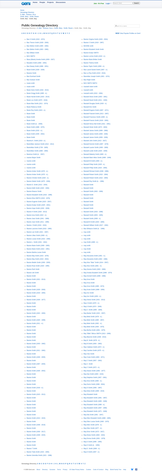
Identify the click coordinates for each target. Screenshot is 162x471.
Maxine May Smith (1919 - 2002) (38, 259)
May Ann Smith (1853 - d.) (92, 296)
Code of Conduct (98, 469)
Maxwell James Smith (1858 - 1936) (96, 134)
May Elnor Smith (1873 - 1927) (94, 431)
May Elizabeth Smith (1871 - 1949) (95, 411)
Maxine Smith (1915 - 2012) (36, 394)
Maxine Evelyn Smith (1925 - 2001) (38, 205)
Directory (45, 469)
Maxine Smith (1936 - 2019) (36, 425)
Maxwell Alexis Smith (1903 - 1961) (95, 97)
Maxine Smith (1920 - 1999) (36, 320)
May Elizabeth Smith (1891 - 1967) (95, 398)
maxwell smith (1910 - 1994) (93, 93)
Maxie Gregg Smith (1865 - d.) (37, 93)
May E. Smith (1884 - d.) (92, 448)
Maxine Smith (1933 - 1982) (36, 344)
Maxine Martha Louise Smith (36, 252)
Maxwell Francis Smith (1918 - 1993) (96, 120)
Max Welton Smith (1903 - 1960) (37, 49)
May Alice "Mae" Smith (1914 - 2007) (96, 262)
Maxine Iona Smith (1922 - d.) (37, 215)
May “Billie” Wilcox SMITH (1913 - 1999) (97, 333)
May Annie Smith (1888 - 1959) (94, 289)
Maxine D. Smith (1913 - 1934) (37, 185)
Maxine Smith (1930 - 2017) (36, 431)
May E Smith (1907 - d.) (92, 452)
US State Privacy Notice (76, 469)
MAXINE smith (88, 46)
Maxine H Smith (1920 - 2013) (37, 212)
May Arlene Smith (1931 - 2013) (94, 300)
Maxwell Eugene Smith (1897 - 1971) (96, 110)
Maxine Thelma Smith (91, 63)
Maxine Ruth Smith (33, 269)
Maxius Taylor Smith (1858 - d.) (94, 66)
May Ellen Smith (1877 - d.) (93, 428)
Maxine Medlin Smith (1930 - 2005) (38, 262)
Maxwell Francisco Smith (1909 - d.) (96, 117)
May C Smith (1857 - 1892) (93, 360)
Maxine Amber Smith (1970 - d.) (37, 171)
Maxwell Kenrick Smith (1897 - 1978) (96, 144)
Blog (106, 469)
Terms (59, 469)
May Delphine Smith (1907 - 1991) (95, 377)
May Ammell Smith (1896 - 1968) (95, 276)
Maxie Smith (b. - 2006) (34, 124)
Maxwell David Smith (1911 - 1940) (95, 100)
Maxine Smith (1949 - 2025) (36, 435)
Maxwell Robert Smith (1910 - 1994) (96, 174)
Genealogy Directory (27, 12)
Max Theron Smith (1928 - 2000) (37, 42)
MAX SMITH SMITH (90, 83)
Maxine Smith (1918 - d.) (35, 388)
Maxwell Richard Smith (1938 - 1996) (96, 171)
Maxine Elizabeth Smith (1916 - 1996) (39, 195)
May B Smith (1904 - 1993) (93, 344)
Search (136, 3)
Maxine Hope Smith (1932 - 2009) (38, 208)
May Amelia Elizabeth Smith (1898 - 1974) (98, 273)
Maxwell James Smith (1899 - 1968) (96, 130)
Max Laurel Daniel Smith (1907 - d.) (95, 70)
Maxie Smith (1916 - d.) (34, 130)
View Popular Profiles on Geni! (127, 33)
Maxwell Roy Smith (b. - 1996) (94, 181)
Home (35, 2)
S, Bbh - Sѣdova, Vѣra (28, 14)
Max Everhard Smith (33, 76)
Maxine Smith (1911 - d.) (35, 323)
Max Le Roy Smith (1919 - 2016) (94, 73)
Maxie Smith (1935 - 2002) (35, 134)
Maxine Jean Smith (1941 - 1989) (38, 218)
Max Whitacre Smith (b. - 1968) (94, 229)
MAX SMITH (31, 56)
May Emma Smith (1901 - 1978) (94, 438)
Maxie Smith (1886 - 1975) (35, 127)
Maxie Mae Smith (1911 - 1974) (37, 103)
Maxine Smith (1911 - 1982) (36, 350)
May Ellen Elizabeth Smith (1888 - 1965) (97, 418)
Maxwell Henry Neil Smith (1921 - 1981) (97, 124)
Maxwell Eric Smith (90, 107)
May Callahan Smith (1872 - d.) (94, 347)
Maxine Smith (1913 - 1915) (36, 418)
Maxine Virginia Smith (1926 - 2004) (96, 39)
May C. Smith (88, 364)
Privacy (65, 469)
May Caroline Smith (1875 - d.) (94, 350)
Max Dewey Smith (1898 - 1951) (37, 66)
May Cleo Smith (89, 354)
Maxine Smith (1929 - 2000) (36, 289)
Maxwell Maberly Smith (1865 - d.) (95, 154)
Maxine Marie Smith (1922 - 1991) (38, 249)
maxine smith (31, 161)
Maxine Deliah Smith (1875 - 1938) (38, 181)
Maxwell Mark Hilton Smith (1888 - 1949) (97, 157)
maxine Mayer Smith (33, 157)
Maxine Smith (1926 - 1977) (36, 300)
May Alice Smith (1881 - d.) (93, 266)
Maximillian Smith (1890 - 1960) (37, 151)
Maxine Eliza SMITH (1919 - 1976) (38, 198)
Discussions (61, 2)
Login (108, 3)
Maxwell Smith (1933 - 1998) (93, 212)
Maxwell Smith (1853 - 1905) (93, 215)
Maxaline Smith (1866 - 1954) (36, 63)
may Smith (87, 249)
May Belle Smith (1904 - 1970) (94, 327)
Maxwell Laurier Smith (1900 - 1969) (96, 147)
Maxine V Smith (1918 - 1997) (94, 42)
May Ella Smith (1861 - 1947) (93, 415)
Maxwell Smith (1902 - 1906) (93, 191)
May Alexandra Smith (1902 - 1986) (95, 259)
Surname (52, 469)
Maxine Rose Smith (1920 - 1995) (38, 266)
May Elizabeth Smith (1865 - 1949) (95, 401)
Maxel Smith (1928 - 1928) (35, 70)
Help (124, 469)
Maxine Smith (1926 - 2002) (36, 371)
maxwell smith (88, 90)
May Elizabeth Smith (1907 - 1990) (95, 408)
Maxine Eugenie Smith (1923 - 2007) (39, 201)
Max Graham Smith (33, 80)
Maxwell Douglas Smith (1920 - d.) (95, 103)
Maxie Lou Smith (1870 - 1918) (37, 100)
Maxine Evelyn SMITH (91, 53)
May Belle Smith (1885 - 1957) (94, 320)
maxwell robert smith (90, 86)
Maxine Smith (31, 276)
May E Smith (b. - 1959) (92, 445)
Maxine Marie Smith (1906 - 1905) (38, 245)
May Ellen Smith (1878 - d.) (93, 425)
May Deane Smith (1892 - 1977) (94, 371)
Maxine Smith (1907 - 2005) (36, 364)
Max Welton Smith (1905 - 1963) (37, 46)
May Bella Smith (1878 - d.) (93, 316)
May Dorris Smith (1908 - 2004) (94, 384)
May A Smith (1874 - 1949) (93, 306)
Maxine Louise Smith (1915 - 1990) (38, 239)
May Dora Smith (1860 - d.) (93, 381)
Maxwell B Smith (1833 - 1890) (94, 222)
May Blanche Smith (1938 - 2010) (95, 337)
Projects (50, 2)
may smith (87, 232)
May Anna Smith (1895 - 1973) (94, 286)
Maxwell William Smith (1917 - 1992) (96, 225)
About (38, 469)
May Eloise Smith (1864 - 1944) (94, 435)
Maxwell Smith (88, 185)
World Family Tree (115, 469)
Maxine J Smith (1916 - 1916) (36, 225)
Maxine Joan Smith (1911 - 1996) (38, 222)
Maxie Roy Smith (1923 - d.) (36, 110)
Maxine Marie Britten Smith (93, 59)
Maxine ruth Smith (33, 273)
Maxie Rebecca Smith (34, 107)
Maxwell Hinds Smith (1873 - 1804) (95, 127)
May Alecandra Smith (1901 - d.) (94, 256)
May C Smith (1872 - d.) (92, 367)
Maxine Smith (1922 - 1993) (36, 313)
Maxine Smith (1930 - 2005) (36, 357)
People (42, 2)
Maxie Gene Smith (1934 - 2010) (38, 90)
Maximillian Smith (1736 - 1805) (37, 147)
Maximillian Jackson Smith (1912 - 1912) (40, 144)
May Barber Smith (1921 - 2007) (94, 313)
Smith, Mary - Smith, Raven (29, 16)
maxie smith (31, 83)
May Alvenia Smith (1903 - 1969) (95, 269)
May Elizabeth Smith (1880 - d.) (94, 404)
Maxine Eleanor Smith (34, 191)
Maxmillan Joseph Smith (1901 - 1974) (96, 76)
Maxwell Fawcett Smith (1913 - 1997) (96, 113)
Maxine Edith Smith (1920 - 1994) (38, 188)
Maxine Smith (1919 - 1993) (36, 293)
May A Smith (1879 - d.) (91, 303)
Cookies (88, 469)
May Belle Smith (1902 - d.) (93, 323)
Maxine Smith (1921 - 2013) (36, 279)
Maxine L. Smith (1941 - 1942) (37, 242)
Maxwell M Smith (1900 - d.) (93, 161)
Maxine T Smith (32, 448)
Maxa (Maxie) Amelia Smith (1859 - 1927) (41, 59)
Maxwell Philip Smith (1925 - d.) (94, 164)
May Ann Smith (89, 293)
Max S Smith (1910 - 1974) (36, 39)
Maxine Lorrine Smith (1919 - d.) (94, 56)
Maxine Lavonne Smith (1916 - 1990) (39, 229)
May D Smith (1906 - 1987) (93, 388)
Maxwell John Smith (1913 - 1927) (95, 141)
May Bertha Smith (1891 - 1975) (94, 330)
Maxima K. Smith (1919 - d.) (36, 141)
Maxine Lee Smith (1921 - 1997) (37, 232)
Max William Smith (33, 53)
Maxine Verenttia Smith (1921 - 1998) (39, 455)
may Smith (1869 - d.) (91, 242)
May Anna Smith (89, 279)
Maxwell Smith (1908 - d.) (92, 218)
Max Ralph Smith (89, 80)
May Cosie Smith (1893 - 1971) (94, 357)
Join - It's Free (99, 3)
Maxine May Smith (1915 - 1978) (38, 256)
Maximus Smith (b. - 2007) (35, 154)
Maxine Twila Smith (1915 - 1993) (38, 452)
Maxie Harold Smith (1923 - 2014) (38, 97)
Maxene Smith (31, 73)
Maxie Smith (31, 113)
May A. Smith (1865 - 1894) (93, 310)
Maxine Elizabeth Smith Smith (94, 49)
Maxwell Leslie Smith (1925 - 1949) (95, 151)
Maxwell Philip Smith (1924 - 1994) (95, 168)
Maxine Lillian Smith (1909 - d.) (37, 235)
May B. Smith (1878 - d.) (92, 340)
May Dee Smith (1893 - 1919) (93, 374)
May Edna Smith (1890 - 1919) (94, 391)
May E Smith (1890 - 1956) (93, 442)
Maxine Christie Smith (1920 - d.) (38, 178)
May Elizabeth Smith (90, 394)
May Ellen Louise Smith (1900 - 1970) (96, 421)
